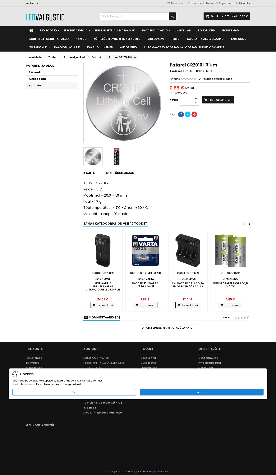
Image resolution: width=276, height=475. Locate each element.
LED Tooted (48, 30)
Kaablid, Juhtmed (100, 47)
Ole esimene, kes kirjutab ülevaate (166, 328)
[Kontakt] (33, 3)
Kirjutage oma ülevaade (215, 79)
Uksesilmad (230, 30)
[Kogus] (186, 101)
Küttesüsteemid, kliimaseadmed (117, 39)
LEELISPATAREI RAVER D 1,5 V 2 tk (230, 284)
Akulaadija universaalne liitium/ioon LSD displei (102, 286)
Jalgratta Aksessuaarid (205, 39)
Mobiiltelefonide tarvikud (49, 39)
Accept (201, 392)
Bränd (200, 71)
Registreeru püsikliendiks (234, 3)
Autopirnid (128, 47)
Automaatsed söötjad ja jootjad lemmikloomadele (184, 47)
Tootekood (177, 71)
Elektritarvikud (76, 30)
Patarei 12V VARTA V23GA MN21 (145, 284)
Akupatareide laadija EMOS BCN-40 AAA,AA (188, 284)
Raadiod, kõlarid (67, 47)
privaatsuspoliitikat (67, 384)
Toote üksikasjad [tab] (119, 173)
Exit (74, 392)
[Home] (31, 30)
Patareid (35, 85)
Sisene (209, 3)
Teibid (175, 39)
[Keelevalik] (177, 3)
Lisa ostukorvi (217, 100)
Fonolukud (206, 30)
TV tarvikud (38, 47)
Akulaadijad (37, 79)
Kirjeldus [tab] (91, 173)
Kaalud (81, 39)
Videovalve (155, 39)
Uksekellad (183, 30)
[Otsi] (138, 16)
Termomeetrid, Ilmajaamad (114, 30)
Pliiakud (34, 72)
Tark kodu (238, 39)
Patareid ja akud (155, 30)
